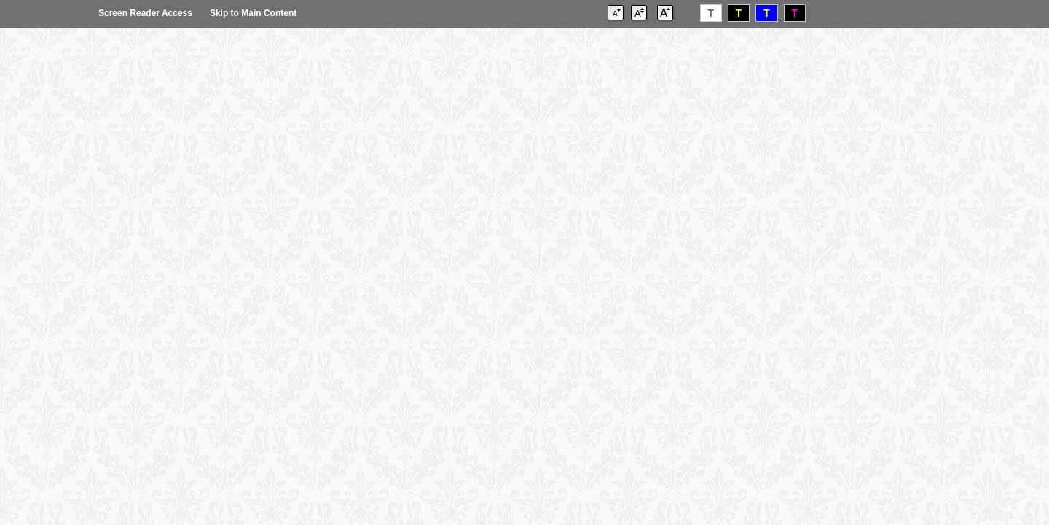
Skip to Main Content (253, 13)
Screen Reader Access (145, 13)
